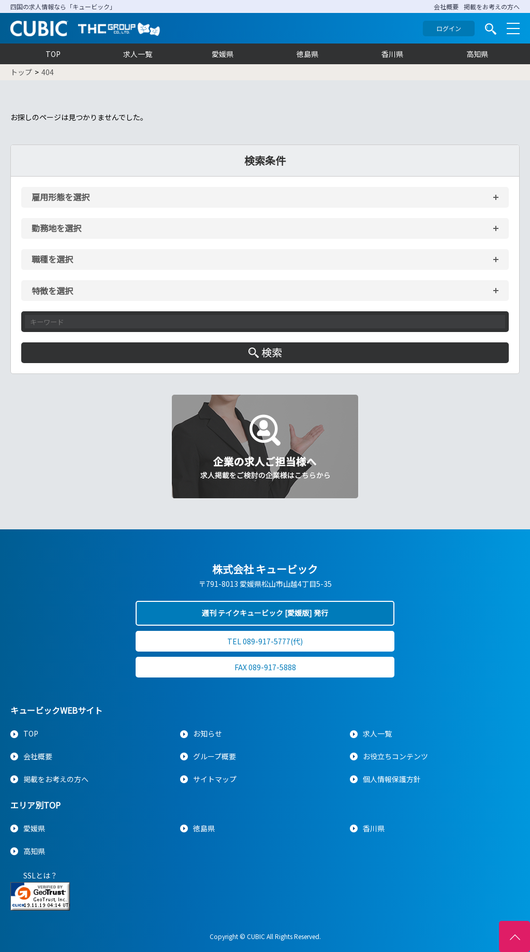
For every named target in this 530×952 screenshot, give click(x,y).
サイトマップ (215, 779)
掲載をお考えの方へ (492, 6)
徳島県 (307, 54)
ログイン (448, 28)
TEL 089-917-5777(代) (265, 641)
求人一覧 (137, 54)
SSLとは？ (40, 875)
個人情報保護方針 (392, 779)
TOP (53, 54)
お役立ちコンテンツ (395, 756)
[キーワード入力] (265, 321)
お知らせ (207, 733)
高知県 (477, 54)
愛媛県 (222, 54)
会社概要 (446, 6)
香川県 (392, 54)
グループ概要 (214, 756)
